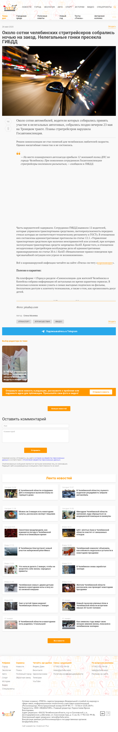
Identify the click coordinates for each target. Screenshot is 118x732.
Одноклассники (40, 674)
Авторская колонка (99, 17)
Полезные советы (42, 17)
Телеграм (37, 678)
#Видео (58, 322)
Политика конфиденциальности (68, 674)
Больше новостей (59, 409)
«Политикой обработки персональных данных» (41, 460)
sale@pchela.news (100, 670)
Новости (26, 7)
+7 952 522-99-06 (61, 666)
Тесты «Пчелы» (79, 17)
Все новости (59, 641)
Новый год (63, 17)
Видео (90, 7)
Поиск (19, 670)
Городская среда (21, 17)
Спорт (69, 7)
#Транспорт (23, 322)
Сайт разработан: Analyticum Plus (35, 726)
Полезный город (23, 674)
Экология (49, 7)
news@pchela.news (62, 670)
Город (37, 7)
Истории (79, 7)
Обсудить (112, 26)
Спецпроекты (104, 7)
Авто (60, 7)
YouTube (37, 681)
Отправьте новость (101, 392)
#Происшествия (42, 322)
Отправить (35, 450)
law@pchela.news (30, 721)
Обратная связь (23, 678)
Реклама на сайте (100, 674)
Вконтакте (37, 670)
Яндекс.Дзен (38, 666)
